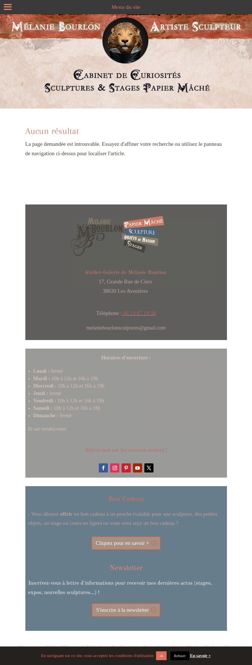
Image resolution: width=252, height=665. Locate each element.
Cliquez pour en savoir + (122, 543)
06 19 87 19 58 (139, 313)
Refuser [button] (179, 656)
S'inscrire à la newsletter (122, 610)
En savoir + (200, 655)
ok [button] (161, 656)
